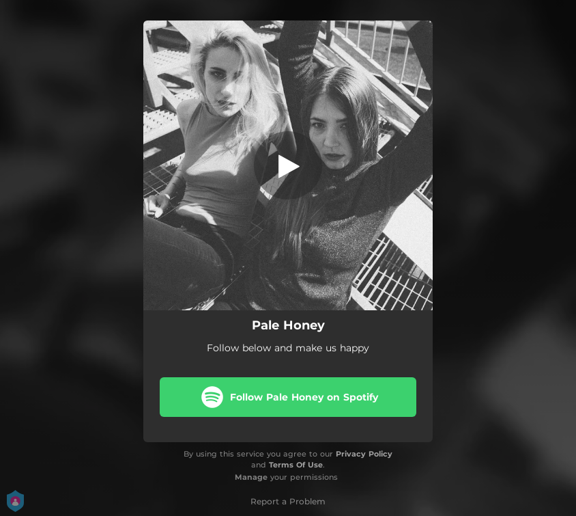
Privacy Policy (364, 454)
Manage (251, 477)
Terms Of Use (296, 465)
